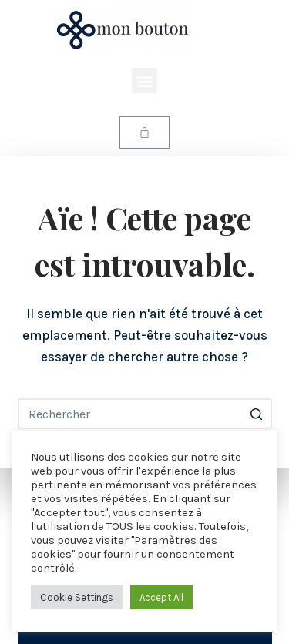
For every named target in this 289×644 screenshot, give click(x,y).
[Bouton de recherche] (256, 413)
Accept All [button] (161, 597)
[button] (144, 80)
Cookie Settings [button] (76, 597)
